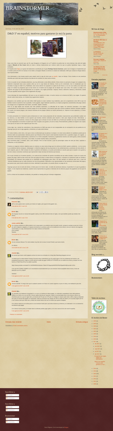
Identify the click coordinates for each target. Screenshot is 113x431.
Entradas (9, 395)
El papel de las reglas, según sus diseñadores (100, 357)
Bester (14, 211)
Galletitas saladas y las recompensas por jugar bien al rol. (103, 102)
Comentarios (10, 398)
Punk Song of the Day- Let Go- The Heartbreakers (100, 34)
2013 (94, 376)
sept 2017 (97, 349)
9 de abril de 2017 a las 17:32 (20, 217)
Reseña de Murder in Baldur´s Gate (103, 188)
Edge (18, 69)
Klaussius (14, 201)
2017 (94, 341)
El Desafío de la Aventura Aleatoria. (102, 84)
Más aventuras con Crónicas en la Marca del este (103, 153)
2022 (94, 328)
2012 (94, 378)
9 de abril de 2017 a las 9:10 (19, 206)
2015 (94, 371)
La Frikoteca (97, 52)
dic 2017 (97, 343)
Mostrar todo (104, 74)
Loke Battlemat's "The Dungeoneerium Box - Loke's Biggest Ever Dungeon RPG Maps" (99, 45)
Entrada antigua (82, 322)
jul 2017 (97, 351)
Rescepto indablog (99, 59)
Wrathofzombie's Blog (100, 32)
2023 (94, 326)
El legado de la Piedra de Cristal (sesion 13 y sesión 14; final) (103, 136)
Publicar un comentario (16, 314)
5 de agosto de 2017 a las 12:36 (20, 286)
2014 (94, 373)
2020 (94, 333)
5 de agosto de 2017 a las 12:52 (20, 311)
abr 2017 (97, 354)
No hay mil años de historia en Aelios (98, 54)
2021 (94, 331)
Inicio (49, 322)
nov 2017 (97, 346)
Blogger (66, 427)
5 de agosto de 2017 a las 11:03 (20, 276)
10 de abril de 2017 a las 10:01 (20, 234)
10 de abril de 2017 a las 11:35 (20, 247)
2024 (94, 323)
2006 (94, 384)
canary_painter (16, 223)
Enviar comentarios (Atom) (20, 325)
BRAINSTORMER (27, 8)
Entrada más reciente (14, 322)
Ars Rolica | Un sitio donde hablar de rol (99, 67)
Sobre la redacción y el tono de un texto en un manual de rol (103, 172)
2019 (94, 336)
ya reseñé (55, 76)
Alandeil (14, 253)
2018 (94, 339)
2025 (94, 321)
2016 (94, 368)
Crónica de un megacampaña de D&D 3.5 (103, 237)
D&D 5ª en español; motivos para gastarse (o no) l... (100, 363)
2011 (94, 381)
